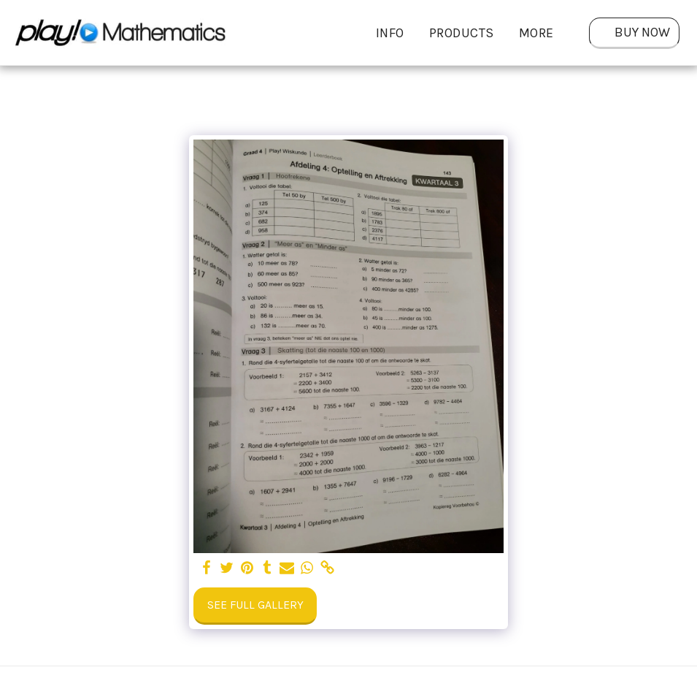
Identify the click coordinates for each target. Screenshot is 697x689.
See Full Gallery (255, 605)
